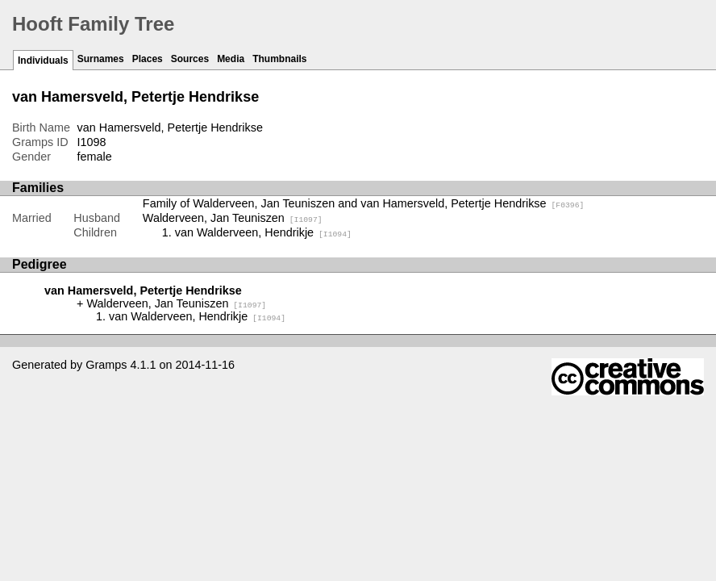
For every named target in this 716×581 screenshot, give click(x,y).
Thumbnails (279, 59)
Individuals (43, 60)
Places (147, 59)
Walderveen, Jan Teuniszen (233, 217)
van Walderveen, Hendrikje (263, 232)
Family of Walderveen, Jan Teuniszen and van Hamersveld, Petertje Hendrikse (364, 203)
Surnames (100, 59)
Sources (190, 59)
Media (230, 59)
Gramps (106, 364)
